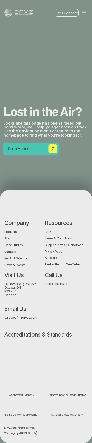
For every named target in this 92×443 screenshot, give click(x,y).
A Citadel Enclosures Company (67, 414)
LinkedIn (52, 264)
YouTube (73, 264)
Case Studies (13, 245)
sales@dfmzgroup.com (20, 317)
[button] (84, 12)
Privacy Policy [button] (53, 251)
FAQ (48, 232)
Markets (10, 251)
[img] (12, 204)
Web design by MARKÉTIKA (17, 433)
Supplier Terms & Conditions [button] (64, 245)
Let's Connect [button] (67, 13)
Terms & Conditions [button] (58, 238)
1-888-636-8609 (56, 284)
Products (10, 232)
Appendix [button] (51, 258)
